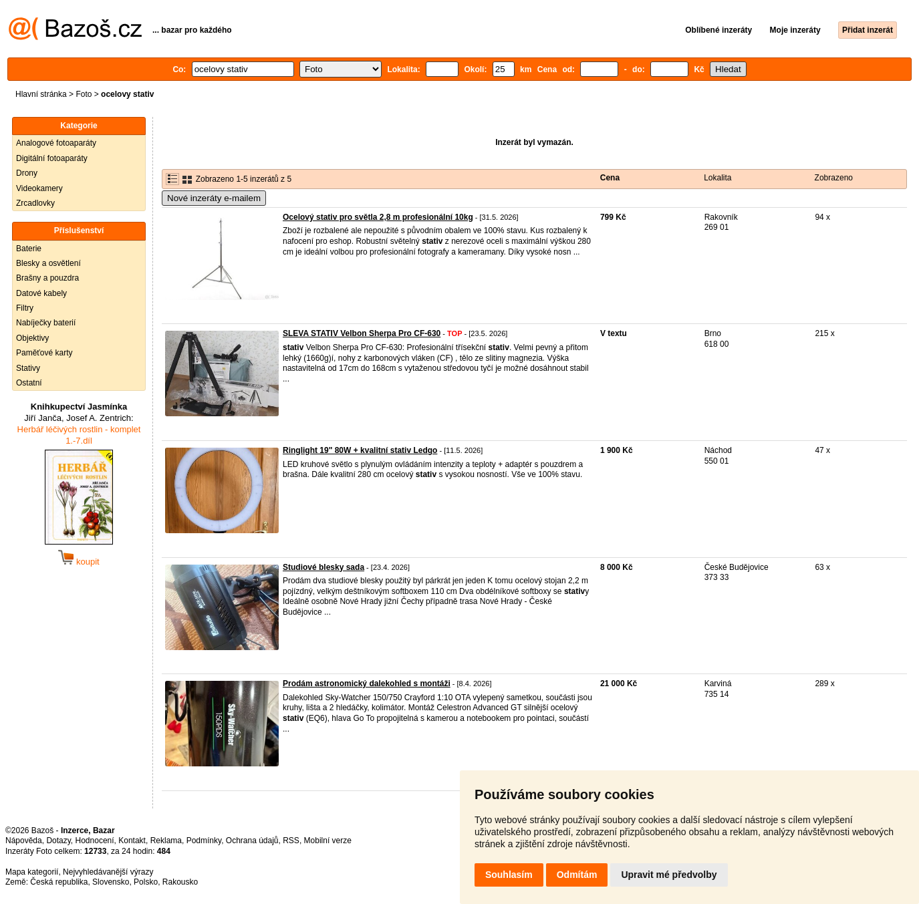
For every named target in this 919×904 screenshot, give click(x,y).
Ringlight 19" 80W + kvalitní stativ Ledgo (360, 450)
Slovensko (110, 882)
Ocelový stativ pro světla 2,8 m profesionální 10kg (378, 217)
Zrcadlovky (35, 203)
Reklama (166, 840)
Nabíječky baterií (46, 322)
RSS (291, 840)
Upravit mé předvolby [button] (668, 874)
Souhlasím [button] (509, 874)
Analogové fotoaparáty (56, 143)
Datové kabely (41, 293)
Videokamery (39, 188)
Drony (26, 173)
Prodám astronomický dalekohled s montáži (366, 683)
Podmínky (203, 840)
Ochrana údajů (252, 840)
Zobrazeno (834, 177)
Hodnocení (95, 840)
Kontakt (132, 840)
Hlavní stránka (41, 94)
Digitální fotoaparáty (52, 158)
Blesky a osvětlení (48, 263)
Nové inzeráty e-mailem (214, 198)
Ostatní (29, 383)
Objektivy (32, 338)
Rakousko (180, 882)
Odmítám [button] (577, 874)
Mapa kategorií (31, 872)
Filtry (24, 308)
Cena (610, 177)
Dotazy (58, 840)
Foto (84, 94)
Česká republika (59, 882)
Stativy (28, 368)
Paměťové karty (44, 352)
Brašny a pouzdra (47, 278)
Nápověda (23, 840)
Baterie (28, 248)
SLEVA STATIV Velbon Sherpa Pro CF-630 (361, 333)
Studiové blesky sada (323, 567)
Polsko (146, 882)
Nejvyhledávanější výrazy (108, 872)
